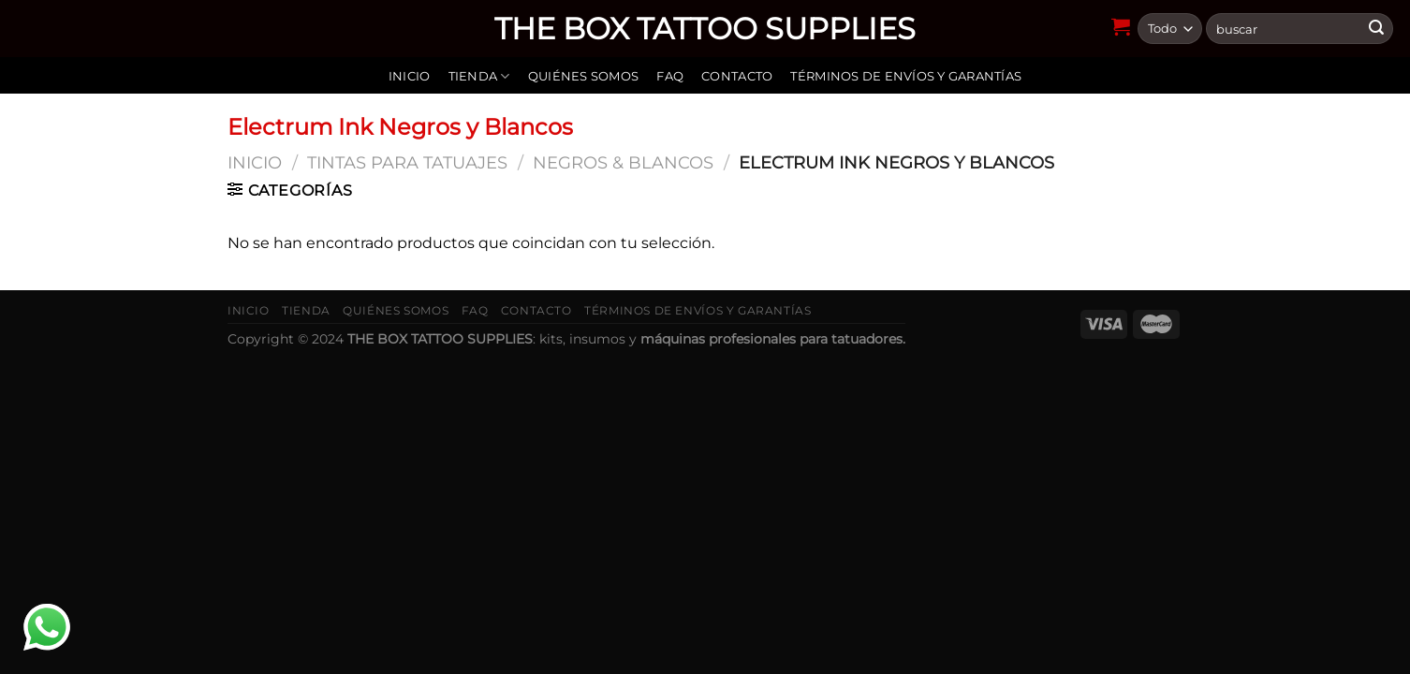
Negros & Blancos (623, 162)
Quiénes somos (583, 76)
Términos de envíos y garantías (905, 76)
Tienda (479, 76)
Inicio (410, 76)
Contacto (736, 76)
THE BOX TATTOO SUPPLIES (705, 29)
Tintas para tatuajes (407, 162)
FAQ (669, 76)
